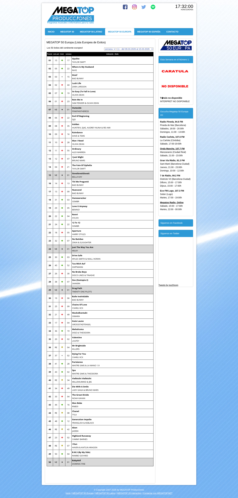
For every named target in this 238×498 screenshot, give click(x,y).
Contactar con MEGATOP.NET (157, 493)
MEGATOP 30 (67, 31)
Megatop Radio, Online (172, 202)
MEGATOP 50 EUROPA (119, 31)
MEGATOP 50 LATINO (91, 31)
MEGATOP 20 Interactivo (129, 493)
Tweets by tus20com (168, 285)
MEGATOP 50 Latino (105, 493)
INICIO (51, 31)
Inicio (68, 493)
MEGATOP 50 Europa (83, 493)
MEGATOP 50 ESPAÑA (148, 31)
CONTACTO (172, 31)
